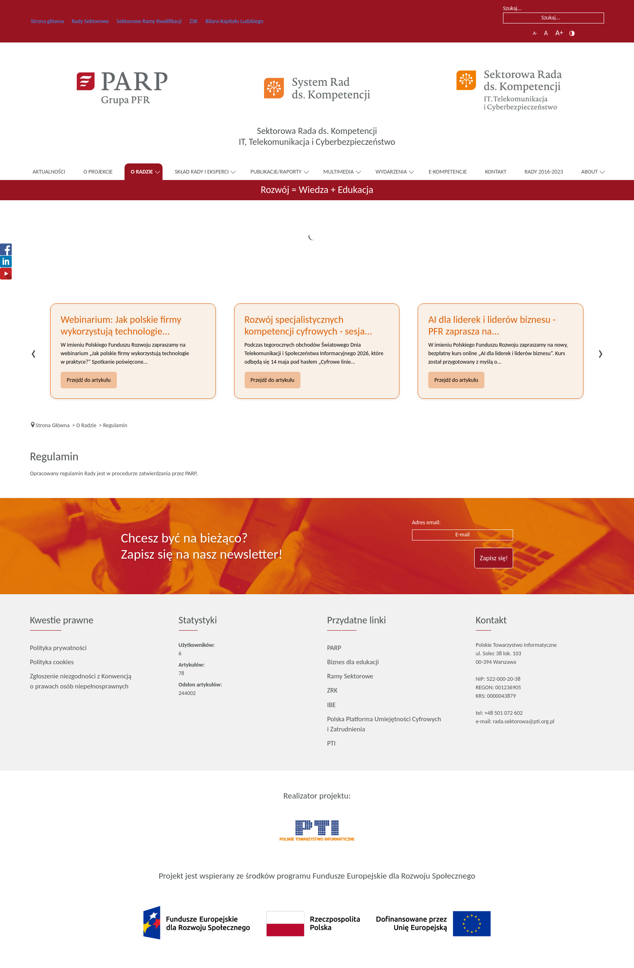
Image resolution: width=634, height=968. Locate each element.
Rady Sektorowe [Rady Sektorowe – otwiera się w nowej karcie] (102, 21)
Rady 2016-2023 (544, 171)
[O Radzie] (86, 425)
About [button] (589, 171)
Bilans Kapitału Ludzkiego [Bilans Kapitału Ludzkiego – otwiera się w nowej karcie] (264, 21)
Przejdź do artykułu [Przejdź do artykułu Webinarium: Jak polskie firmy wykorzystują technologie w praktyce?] (89, 380)
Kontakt (496, 171)
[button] (572, 33)
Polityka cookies (52, 662)
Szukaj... (512, 8)
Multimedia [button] (338, 171)
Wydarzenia (391, 171)
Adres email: (426, 522)
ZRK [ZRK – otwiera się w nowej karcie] (332, 690)
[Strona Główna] (53, 425)
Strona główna (50, 21)
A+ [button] (559, 32)
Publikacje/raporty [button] (275, 171)
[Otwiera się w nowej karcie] (122, 89)
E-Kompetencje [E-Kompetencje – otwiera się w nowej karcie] (450, 171)
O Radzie (142, 171)
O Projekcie (97, 171)
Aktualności (49, 171)
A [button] (546, 33)
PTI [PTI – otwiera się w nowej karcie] (331, 743)
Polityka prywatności (58, 648)
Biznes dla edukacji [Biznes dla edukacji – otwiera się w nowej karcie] (353, 661)
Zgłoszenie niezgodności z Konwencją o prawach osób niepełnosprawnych (80, 681)
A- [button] (535, 33)
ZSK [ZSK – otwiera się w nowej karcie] (217, 21)
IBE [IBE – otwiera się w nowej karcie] (331, 704)
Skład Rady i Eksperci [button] (201, 171)
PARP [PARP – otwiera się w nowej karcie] (334, 647)
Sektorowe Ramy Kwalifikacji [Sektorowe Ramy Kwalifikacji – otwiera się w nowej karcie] (164, 21)
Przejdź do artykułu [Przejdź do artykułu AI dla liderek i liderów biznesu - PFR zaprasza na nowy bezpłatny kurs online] (456, 380)
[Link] (512, 89)
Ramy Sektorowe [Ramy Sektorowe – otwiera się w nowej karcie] (350, 675)
